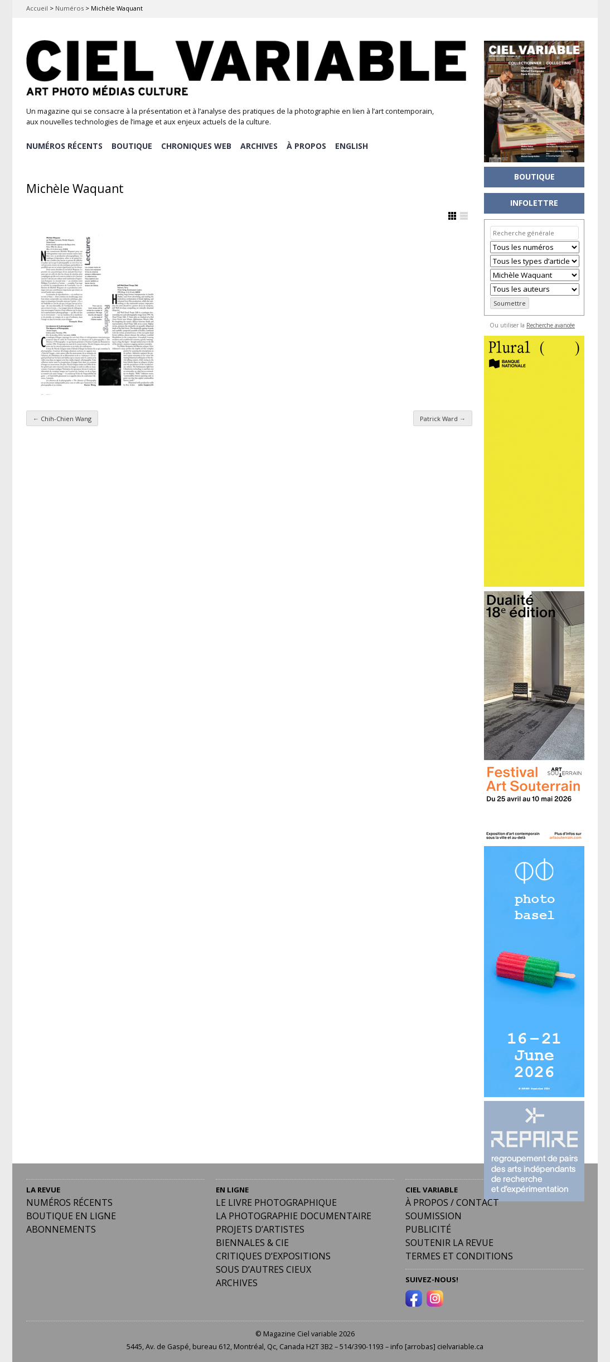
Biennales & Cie (252, 1242)
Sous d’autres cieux (263, 1269)
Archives (237, 1282)
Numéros (69, 8)
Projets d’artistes (260, 1229)
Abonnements (61, 1229)
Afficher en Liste (464, 215)
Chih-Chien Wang (62, 417)
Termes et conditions (459, 1255)
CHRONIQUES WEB (197, 145)
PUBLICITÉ (428, 1229)
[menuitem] (354, 145)
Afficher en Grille (452, 215)
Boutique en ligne (71, 1215)
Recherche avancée (550, 325)
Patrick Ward (443, 417)
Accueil (37, 8)
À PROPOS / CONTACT (452, 1202)
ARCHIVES (260, 145)
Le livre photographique (276, 1202)
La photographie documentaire (293, 1215)
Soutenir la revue (449, 1242)
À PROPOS (308, 145)
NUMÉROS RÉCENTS (64, 145)
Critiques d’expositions (273, 1255)
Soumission (433, 1215)
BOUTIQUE (132, 145)
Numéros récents (69, 1202)
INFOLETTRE (534, 202)
